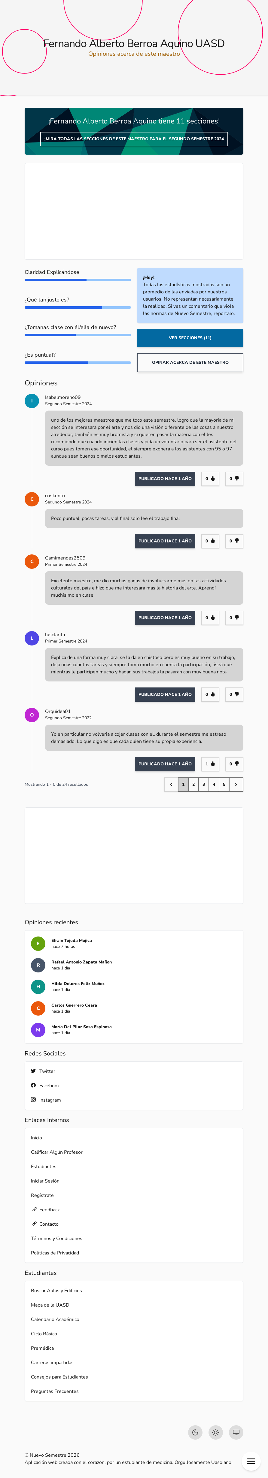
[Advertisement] (134, 211)
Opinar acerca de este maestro (190, 362)
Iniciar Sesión (45, 1181)
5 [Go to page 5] (224, 784)
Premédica (42, 1348)
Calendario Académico (55, 1319)
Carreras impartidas (52, 1362)
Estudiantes (43, 1166)
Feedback (45, 1209)
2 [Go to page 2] (193, 784)
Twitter (43, 1071)
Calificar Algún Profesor (57, 1152)
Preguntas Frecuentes (55, 1391)
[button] (251, 1461)
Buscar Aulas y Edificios (56, 1290)
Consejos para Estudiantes (59, 1377)
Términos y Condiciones (56, 1238)
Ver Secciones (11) (190, 338)
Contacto (45, 1224)
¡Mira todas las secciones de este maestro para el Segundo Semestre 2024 (134, 139)
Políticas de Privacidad (55, 1253)
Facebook (45, 1085)
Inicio (36, 1138)
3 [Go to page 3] (204, 784)
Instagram (46, 1100)
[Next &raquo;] (236, 784)
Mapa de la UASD (50, 1305)
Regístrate (42, 1195)
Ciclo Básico (44, 1334)
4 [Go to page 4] (214, 784)
